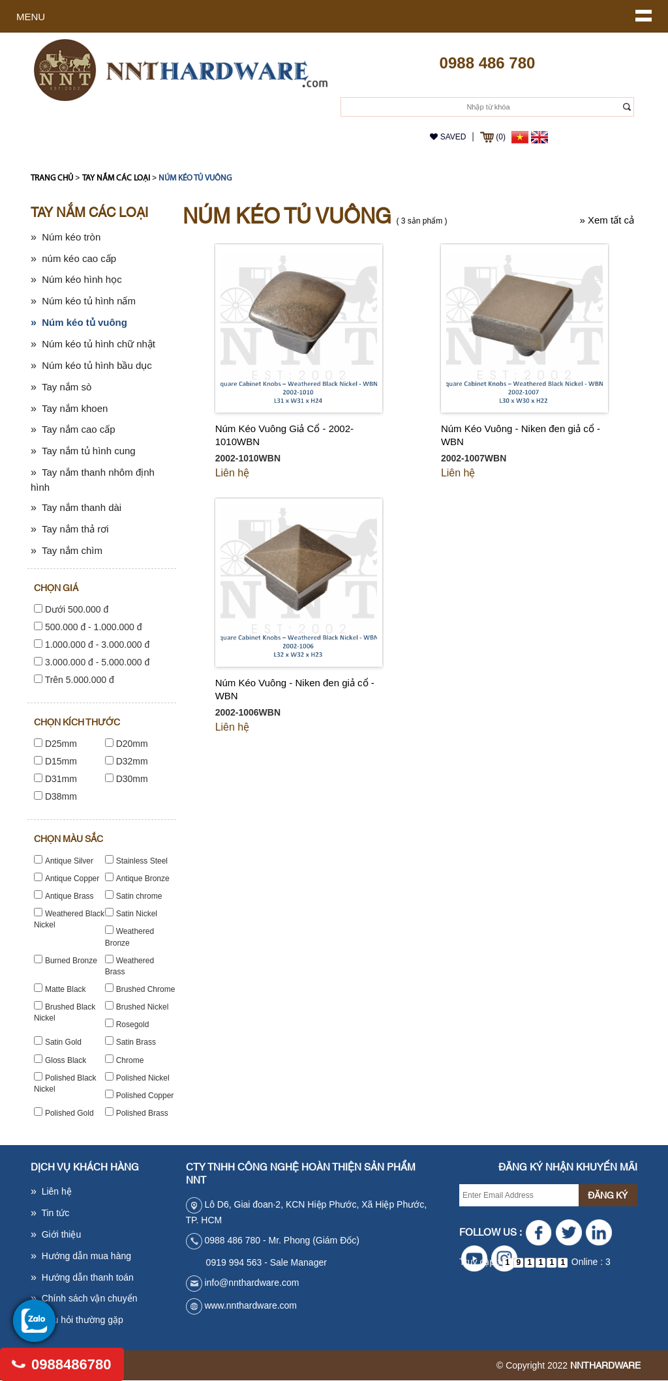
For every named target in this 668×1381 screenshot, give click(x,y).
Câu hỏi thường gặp (77, 1320)
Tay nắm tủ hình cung (83, 450)
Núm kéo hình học (76, 279)
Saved (448, 136)
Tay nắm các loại (116, 178)
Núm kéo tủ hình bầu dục (91, 365)
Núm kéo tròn (65, 236)
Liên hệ (232, 472)
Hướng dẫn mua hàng (81, 1256)
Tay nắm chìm (66, 550)
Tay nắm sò (61, 386)
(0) (493, 136)
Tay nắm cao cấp (73, 429)
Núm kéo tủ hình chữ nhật (93, 343)
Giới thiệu (56, 1234)
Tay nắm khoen (69, 408)
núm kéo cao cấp (73, 258)
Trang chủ (52, 178)
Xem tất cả (606, 219)
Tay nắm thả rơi (70, 528)
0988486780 (62, 1364)
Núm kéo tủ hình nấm (83, 300)
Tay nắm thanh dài (76, 507)
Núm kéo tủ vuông (195, 178)
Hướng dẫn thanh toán (82, 1277)
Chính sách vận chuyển (84, 1298)
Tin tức (50, 1213)
